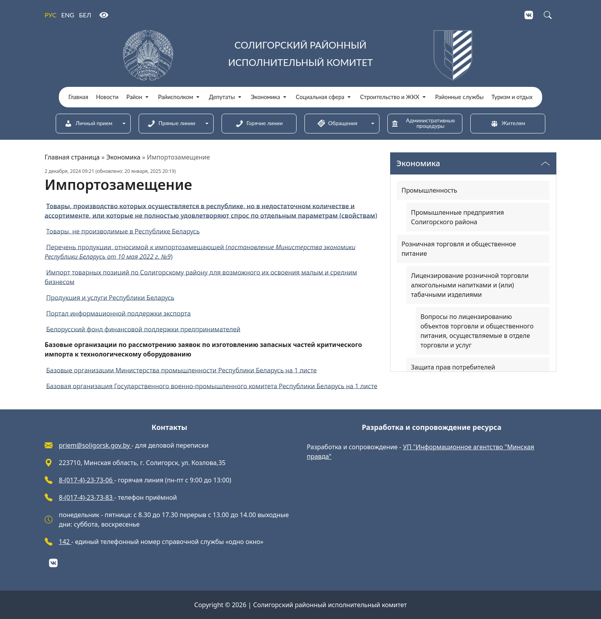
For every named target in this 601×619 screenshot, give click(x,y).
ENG (67, 15)
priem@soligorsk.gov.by (95, 445)
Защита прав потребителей (453, 367)
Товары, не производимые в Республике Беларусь (123, 231)
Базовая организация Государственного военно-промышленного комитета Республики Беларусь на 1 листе (212, 385)
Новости (107, 97)
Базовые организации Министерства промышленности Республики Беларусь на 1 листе (181, 370)
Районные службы (459, 97)
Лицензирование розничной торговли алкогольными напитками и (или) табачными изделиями (470, 285)
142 (65, 541)
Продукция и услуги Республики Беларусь (110, 297)
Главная (78, 97)
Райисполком (175, 97)
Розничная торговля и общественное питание (459, 249)
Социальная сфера (320, 97)
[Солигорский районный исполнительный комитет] (300, 55)
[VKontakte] (528, 15)
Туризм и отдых (512, 97)
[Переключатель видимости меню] (545, 163)
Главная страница (72, 157)
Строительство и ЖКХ (389, 97)
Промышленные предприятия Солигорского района (457, 217)
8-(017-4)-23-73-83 (86, 497)
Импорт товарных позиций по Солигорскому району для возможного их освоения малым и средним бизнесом (201, 277)
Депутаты (222, 97)
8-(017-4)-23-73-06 (86, 480)
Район (134, 97)
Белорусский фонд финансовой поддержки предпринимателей (143, 329)
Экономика (265, 97)
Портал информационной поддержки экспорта (118, 313)
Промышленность (429, 190)
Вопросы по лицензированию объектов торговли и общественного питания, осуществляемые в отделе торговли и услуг (477, 330)
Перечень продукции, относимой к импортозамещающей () (200, 251)
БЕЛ (85, 15)
